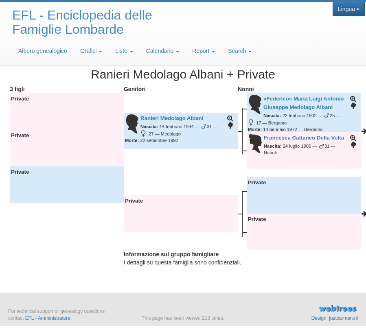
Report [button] (203, 51)
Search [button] (240, 51)
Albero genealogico (42, 51)
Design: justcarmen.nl (334, 318)
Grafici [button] (91, 51)
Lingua (348, 9)
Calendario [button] (163, 51)
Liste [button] (124, 51)
